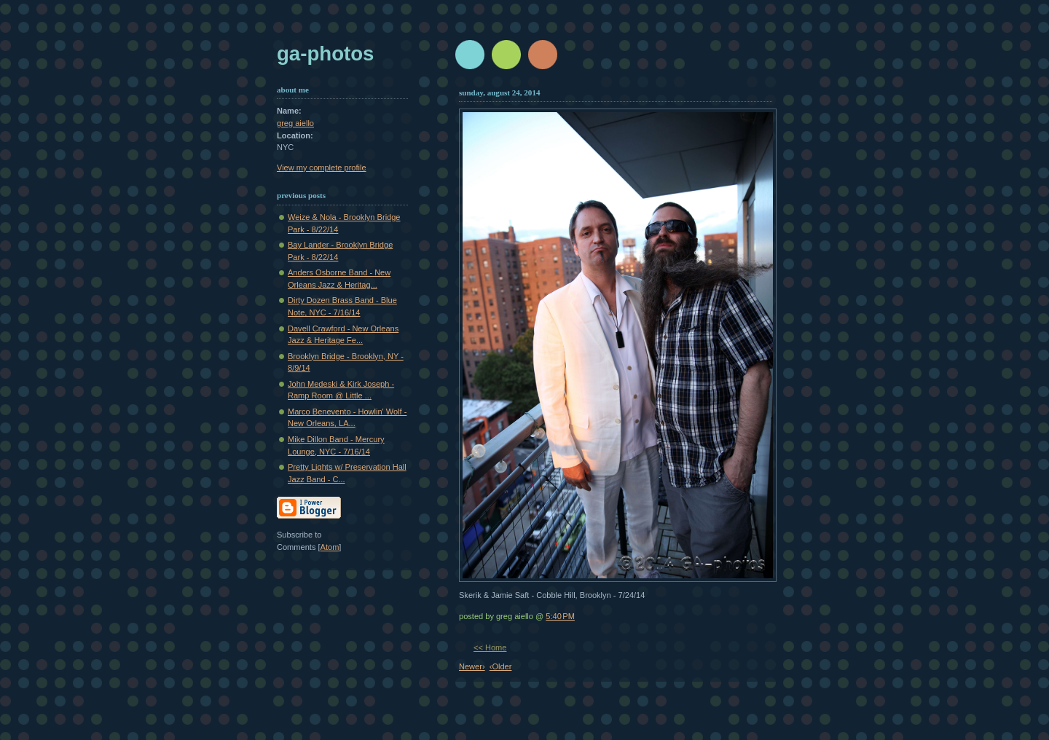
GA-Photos (325, 53)
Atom (330, 547)
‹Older (501, 666)
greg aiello (295, 123)
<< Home (490, 647)
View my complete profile (321, 167)
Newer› (472, 666)
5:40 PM (560, 616)
